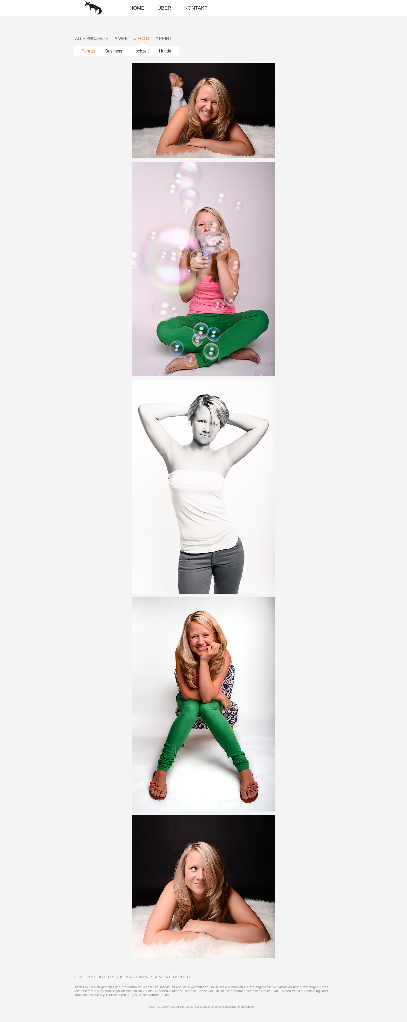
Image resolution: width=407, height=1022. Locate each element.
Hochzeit (141, 51)
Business (113, 51)
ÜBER (164, 8)
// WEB (121, 38)
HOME (137, 8)
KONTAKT (195, 8)
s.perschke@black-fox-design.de (233, 1006)
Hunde (165, 51)
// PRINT (163, 38)
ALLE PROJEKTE (91, 38)
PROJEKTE (96, 977)
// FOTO (141, 38)
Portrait (88, 51)
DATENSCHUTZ (177, 977)
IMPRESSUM (150, 977)
